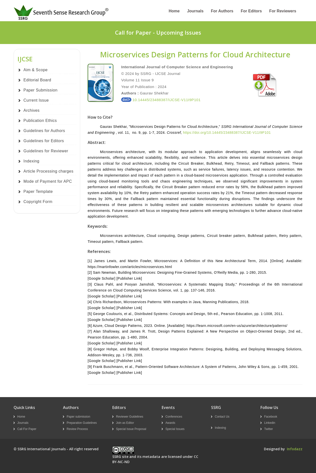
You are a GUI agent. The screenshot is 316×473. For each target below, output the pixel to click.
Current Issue (36, 100)
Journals (195, 11)
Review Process (77, 429)
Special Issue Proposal (131, 429)
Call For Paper (26, 429)
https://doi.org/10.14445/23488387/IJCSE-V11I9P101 (227, 133)
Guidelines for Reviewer (45, 151)
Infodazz (294, 449)
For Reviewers (282, 11)
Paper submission (78, 416)
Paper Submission (40, 90)
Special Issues (174, 429)
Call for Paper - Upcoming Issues (158, 32)
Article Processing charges (48, 171)
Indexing (31, 161)
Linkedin (269, 423)
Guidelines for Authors (44, 131)
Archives (31, 110)
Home (174, 11)
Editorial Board (37, 80)
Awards (170, 423)
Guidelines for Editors (43, 141)
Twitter (268, 429)
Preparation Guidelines (82, 423)
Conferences (173, 416)
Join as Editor (125, 423)
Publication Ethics (40, 120)
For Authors (222, 11)
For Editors (251, 11)
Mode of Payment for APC (47, 181)
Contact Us (222, 416)
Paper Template (38, 191)
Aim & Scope (35, 70)
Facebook (270, 416)
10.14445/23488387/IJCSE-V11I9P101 (161, 100)
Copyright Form (37, 202)
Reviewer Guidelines (129, 416)
